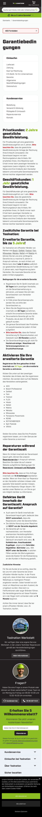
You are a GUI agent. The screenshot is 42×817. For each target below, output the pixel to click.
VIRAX (8, 426)
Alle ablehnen (21, 804)
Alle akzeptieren (21, 796)
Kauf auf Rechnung (14, 71)
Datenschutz (11, 86)
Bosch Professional (14, 389)
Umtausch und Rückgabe (24, 467)
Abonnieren (21, 733)
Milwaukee (7, 253)
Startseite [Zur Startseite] (6, 20)
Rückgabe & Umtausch (15, 111)
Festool (28, 250)
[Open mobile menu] (4, 3)
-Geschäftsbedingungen (14, 743)
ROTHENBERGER (13, 421)
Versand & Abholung (14, 108)
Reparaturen (8, 467)
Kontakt (9, 117)
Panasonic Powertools (15, 416)
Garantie (10, 77)
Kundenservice (11, 701)
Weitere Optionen (21, 811)
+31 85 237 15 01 (30, 701)
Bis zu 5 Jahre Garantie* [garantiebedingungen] (21, 15)
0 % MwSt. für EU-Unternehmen (19, 74)
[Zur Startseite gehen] (18, 3)
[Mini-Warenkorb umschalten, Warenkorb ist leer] (33, 3)
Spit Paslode (11, 424)
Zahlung (9, 67)
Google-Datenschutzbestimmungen (25, 741)
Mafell (22, 253)
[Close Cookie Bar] (39, 778)
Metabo (15, 253)
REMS (8, 418)
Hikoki (8, 402)
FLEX (8, 399)
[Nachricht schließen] (36, 31)
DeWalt (22, 250)
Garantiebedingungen (20, 20)
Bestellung (10, 105)
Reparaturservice (13, 114)
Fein (34, 250)
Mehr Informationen (20, 655)
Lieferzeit (10, 64)
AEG (7, 386)
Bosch (15, 250)
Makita (31, 253)
